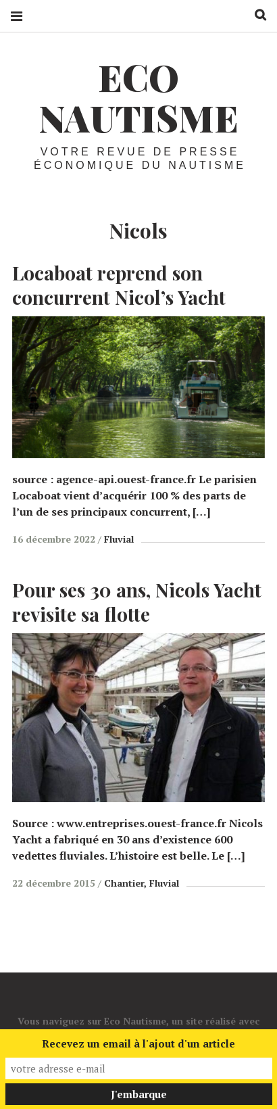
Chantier (124, 883)
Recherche (255, 15)
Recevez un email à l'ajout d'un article (138, 1043)
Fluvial (119, 539)
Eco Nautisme (138, 97)
